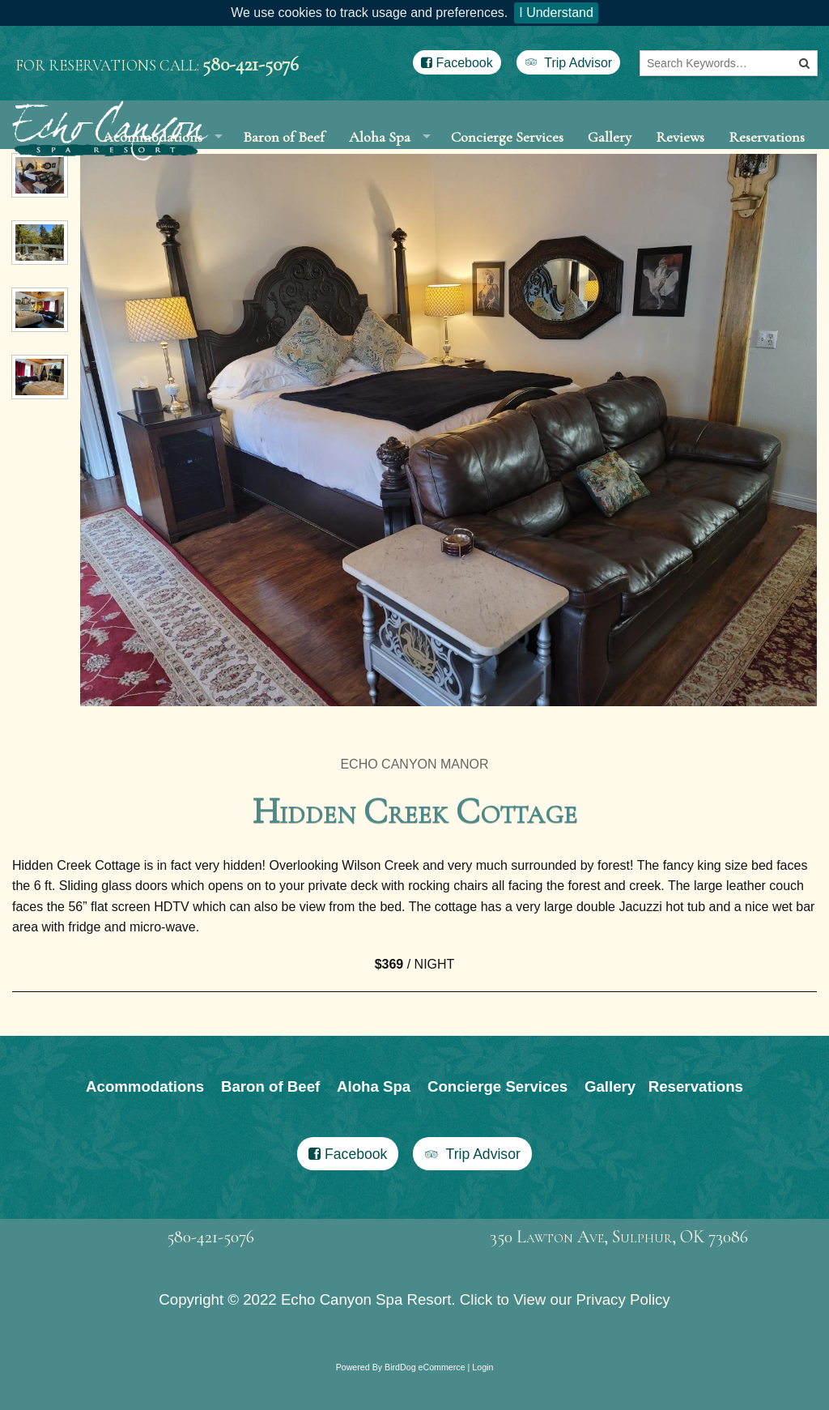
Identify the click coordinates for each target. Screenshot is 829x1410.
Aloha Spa (379, 155)
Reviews (680, 155)
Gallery (609, 155)
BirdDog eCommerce (425, 1403)
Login (482, 1403)
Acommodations (145, 1122)
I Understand (556, 12)
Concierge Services (507, 155)
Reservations (767, 155)
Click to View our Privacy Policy (565, 1335)
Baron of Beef (284, 155)
